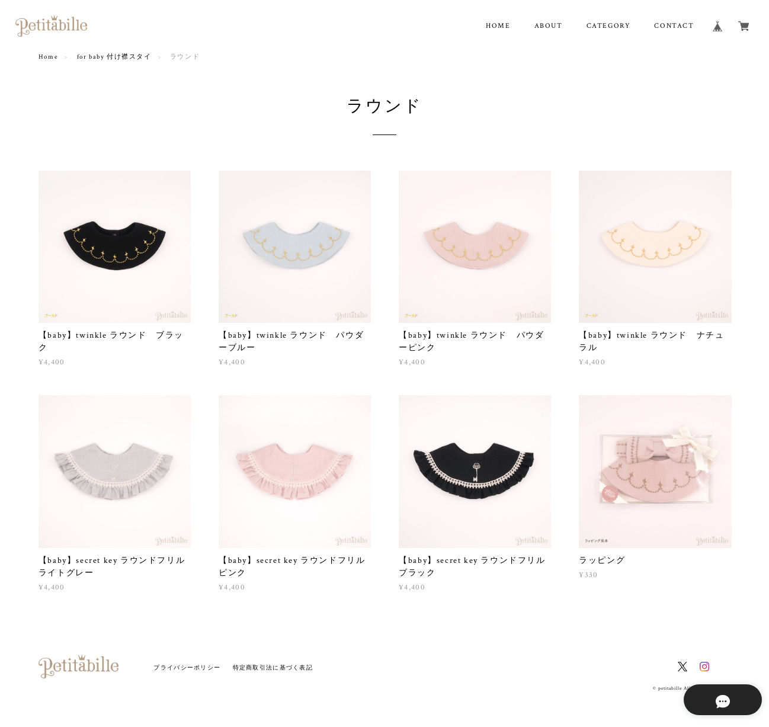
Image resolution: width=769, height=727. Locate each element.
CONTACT (674, 25)
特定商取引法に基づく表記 (273, 667)
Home (48, 57)
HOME (498, 25)
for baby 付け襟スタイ (114, 57)
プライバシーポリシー (186, 667)
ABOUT (548, 25)
